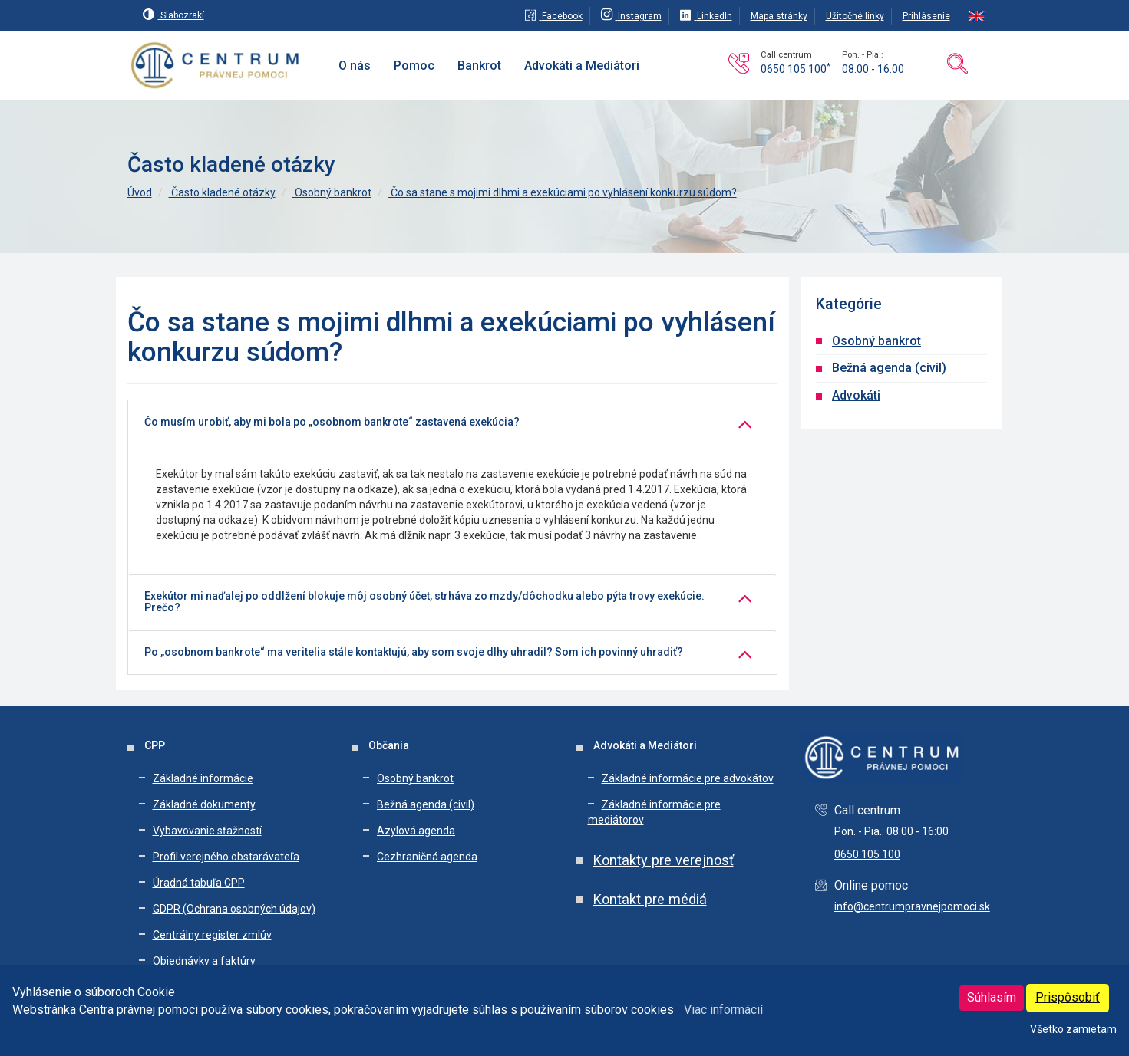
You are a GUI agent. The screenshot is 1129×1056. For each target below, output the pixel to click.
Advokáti (856, 395)
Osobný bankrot (331, 192)
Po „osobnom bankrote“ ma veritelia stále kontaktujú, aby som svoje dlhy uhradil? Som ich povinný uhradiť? (413, 652)
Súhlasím (991, 997)
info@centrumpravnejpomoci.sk (912, 906)
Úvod (139, 192)
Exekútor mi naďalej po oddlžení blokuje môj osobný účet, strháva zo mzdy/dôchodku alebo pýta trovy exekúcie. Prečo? (424, 602)
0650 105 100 (795, 69)
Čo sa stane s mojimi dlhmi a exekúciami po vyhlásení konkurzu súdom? (562, 192)
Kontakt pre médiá (650, 899)
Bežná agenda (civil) (889, 367)
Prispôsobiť (1067, 997)
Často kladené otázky (222, 192)
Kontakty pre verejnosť (663, 860)
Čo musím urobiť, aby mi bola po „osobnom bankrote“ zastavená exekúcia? (332, 422)
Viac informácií (723, 1009)
